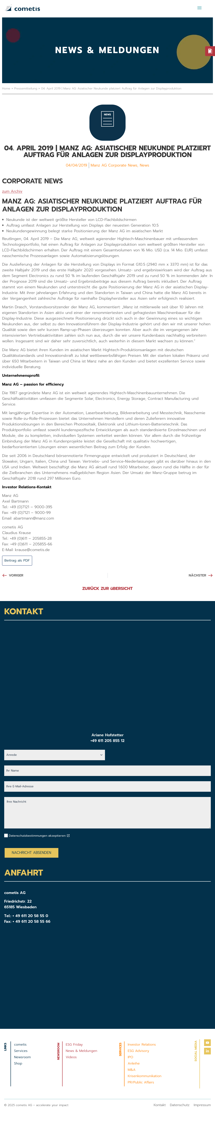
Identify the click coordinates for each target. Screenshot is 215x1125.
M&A (131, 1070)
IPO (130, 1057)
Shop (18, 1063)
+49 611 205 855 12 (107, 741)
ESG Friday (74, 1045)
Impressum (202, 1105)
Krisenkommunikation (144, 1076)
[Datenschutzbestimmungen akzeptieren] (68, 836)
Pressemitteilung (25, 88)
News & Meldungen (81, 1051)
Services (21, 1051)
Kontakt (160, 1105)
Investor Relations (142, 1045)
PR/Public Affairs (141, 1082)
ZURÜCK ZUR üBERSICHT (107, 589)
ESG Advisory (138, 1051)
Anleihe (134, 1063)
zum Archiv (12, 191)
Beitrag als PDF (18, 561)
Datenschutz (179, 1105)
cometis (20, 1045)
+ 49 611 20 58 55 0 (30, 916)
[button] (199, 7)
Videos (71, 1057)
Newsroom (22, 1057)
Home (6, 88)
